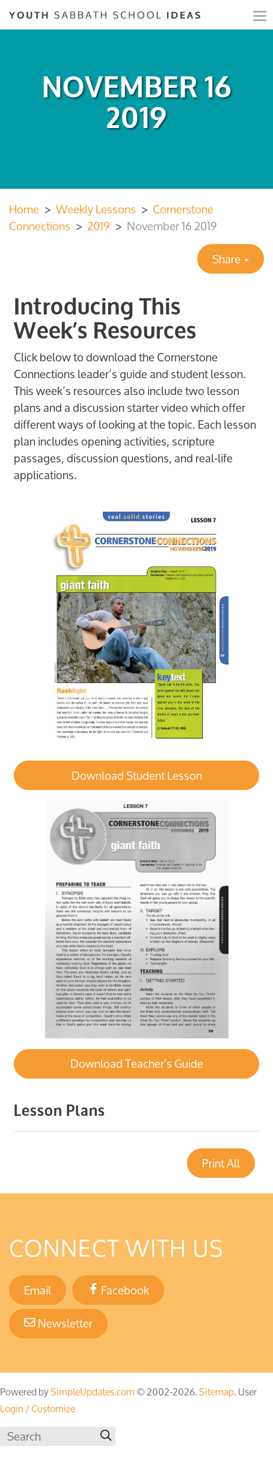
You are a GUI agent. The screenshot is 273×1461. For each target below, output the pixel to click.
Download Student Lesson (137, 775)
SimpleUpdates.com (93, 1391)
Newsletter (58, 1323)
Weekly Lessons (96, 209)
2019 (98, 226)
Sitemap (216, 1391)
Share (230, 259)
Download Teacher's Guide (136, 1063)
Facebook (119, 1290)
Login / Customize (37, 1408)
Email (37, 1290)
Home (24, 209)
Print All (221, 1163)
